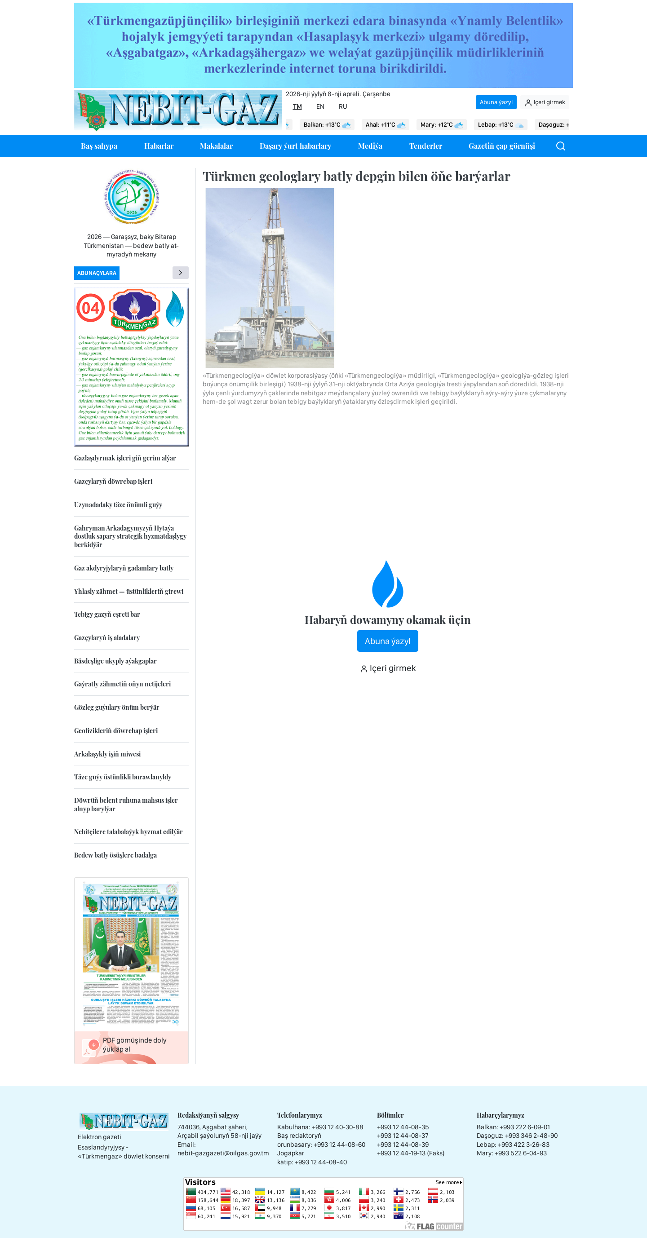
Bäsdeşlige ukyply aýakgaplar (115, 661)
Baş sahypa (99, 145)
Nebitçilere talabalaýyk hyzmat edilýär (128, 831)
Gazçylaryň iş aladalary (107, 637)
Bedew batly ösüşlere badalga (115, 855)
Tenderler (425, 145)
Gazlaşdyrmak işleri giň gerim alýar (125, 458)
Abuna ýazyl (496, 102)
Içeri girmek (544, 102)
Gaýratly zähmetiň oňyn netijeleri (122, 684)
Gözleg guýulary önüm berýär (117, 707)
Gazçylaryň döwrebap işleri (113, 481)
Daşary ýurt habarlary (295, 145)
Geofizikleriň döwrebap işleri (116, 730)
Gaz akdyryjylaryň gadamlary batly (123, 568)
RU (343, 106)
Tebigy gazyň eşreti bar (107, 614)
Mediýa (370, 145)
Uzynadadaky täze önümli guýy (118, 504)
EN (320, 106)
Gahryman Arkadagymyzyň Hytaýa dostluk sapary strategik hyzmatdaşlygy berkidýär (130, 536)
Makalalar (216, 145)
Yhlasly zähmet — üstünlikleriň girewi (128, 591)
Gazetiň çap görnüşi (502, 145)
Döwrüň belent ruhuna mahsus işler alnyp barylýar (126, 804)
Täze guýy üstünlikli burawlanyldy (122, 777)
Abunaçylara (96, 273)
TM (297, 106)
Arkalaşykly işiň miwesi (107, 754)
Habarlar (158, 145)
